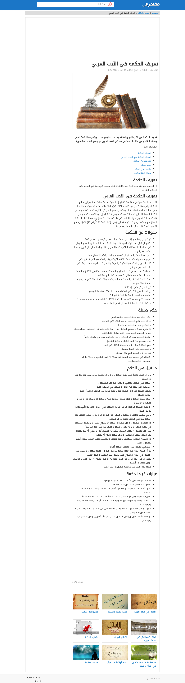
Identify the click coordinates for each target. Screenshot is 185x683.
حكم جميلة (146, 165)
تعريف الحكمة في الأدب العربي (136, 157)
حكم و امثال (143, 13)
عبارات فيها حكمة (142, 173)
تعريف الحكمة (144, 153)
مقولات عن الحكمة (142, 161)
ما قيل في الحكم (143, 169)
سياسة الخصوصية (34, 678)
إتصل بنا (38, 681)
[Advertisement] (115, 39)
